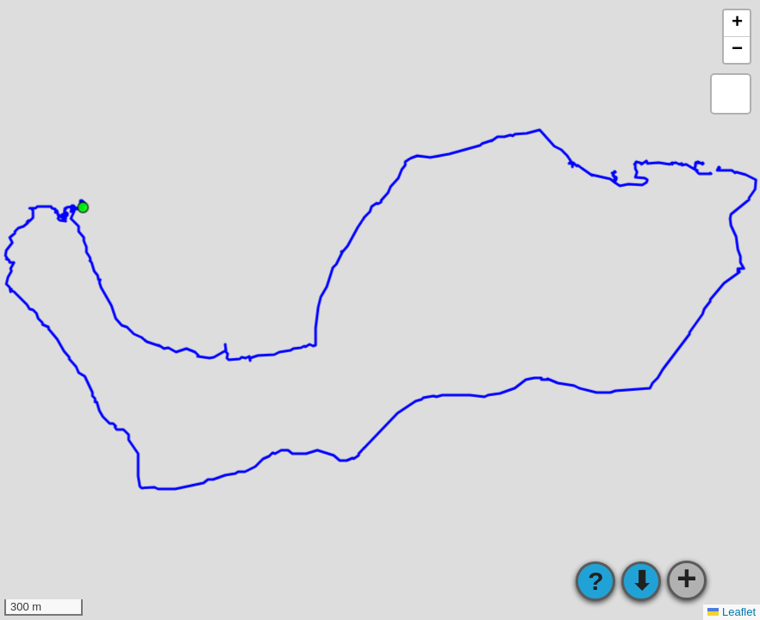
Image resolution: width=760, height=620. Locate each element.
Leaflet (731, 611)
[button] (737, 23)
